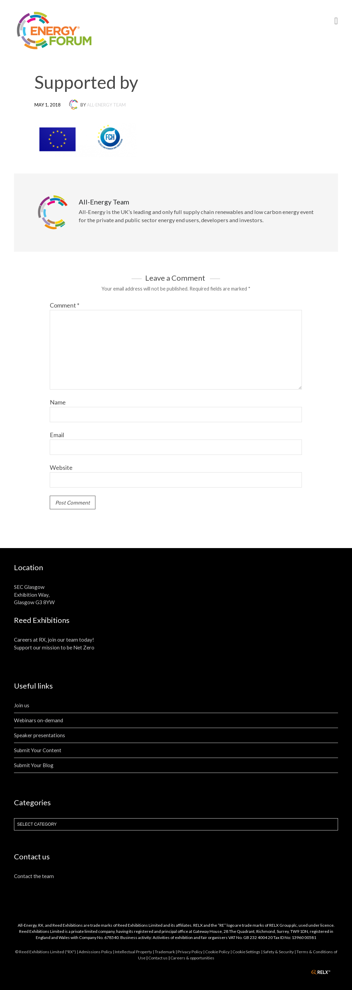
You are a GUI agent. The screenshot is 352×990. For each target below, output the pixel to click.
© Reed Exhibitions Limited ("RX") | (47, 951)
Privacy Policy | (191, 951)
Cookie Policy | (218, 951)
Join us (21, 705)
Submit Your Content (37, 750)
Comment (64, 305)
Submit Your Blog (33, 765)
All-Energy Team (106, 105)
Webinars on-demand (38, 720)
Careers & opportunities (192, 957)
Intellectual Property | (135, 951)
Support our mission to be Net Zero (54, 647)
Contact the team (34, 876)
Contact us (158, 957)
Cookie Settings (246, 951)
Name (58, 402)
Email (57, 435)
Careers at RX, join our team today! (54, 640)
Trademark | (166, 951)
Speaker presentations (39, 735)
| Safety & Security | (278, 951)
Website (61, 467)
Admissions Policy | (97, 951)
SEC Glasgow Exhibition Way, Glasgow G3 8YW (34, 595)
